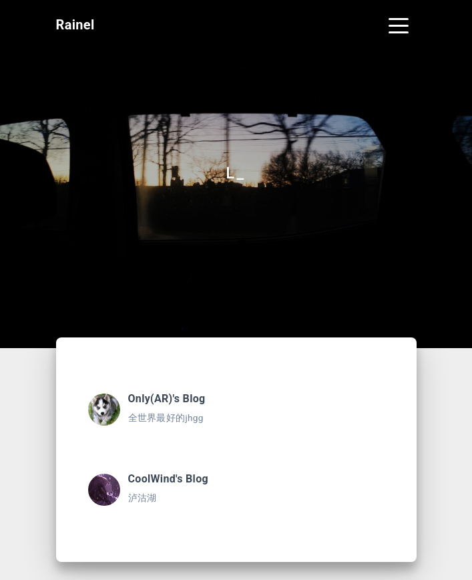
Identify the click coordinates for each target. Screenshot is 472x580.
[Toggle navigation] (399, 24)
